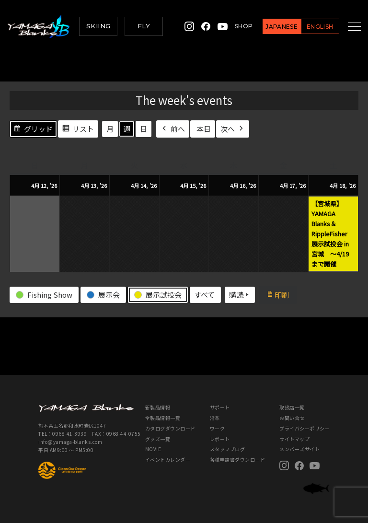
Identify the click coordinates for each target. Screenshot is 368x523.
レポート (220, 438)
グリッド (33, 130)
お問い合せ (292, 417)
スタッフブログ (227, 449)
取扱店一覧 (292, 407)
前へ (173, 129)
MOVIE (153, 449)
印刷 (281, 295)
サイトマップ (294, 438)
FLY (144, 26)
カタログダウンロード (170, 428)
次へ (232, 129)
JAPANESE (272, 26)
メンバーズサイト (299, 449)
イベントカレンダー (168, 459)
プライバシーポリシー (304, 428)
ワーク (217, 428)
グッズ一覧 (158, 438)
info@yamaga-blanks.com (70, 441)
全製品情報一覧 (163, 417)
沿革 (215, 417)
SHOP (234, 26)
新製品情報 (158, 407)
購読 (240, 295)
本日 (203, 129)
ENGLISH (310, 26)
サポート (220, 407)
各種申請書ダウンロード (237, 459)
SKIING (98, 26)
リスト (78, 130)
